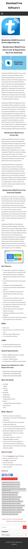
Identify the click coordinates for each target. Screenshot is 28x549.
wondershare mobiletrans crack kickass (11, 497)
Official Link (5, 471)
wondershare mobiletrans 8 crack (10, 492)
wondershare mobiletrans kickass (10, 514)
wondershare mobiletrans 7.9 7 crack (11, 482)
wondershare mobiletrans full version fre (12, 507)
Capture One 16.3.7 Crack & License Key (12, 519)
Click (7, 460)
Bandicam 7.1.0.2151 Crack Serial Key (16, 521)
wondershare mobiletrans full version (11, 503)
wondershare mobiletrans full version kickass (13, 510)
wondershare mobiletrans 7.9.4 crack (10, 486)
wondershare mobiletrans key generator (11, 512)
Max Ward (12, 37)
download (11, 456)
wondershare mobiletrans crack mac (11, 499)
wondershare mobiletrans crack (9, 494)
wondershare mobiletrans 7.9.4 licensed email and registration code (13, 489)
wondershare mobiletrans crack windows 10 (12, 501)
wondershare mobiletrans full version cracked (13, 505)
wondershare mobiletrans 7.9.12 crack (11, 484)
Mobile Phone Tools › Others (9, 478)
